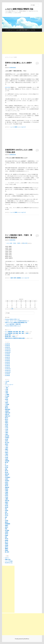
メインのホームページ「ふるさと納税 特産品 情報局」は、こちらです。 (20, 30)
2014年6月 (7, 359)
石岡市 (6, 504)
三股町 (6, 392)
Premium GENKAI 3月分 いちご (12, 319)
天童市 (11, 277)
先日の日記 (7, 87)
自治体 (6, 520)
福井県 (6, 507)
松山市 (6, 465)
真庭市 (6, 502)
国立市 (6, 417)
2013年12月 (7, 368)
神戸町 (6, 505)
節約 (6, 512)
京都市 (6, 402)
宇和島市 (7, 437)
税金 (6, 509)
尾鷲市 (6, 449)
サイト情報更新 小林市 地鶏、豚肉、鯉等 (14, 331)
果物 (6, 469)
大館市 (6, 432)
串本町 (6, 399)
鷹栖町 (6, 548)
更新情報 (19, 277)
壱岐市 (6, 422)
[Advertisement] (23, 43)
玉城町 (6, 492)
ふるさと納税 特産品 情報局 (13, 243)
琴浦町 (6, 494)
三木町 (6, 389)
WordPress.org (8, 562)
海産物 (6, 484)
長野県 (6, 532)
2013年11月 (7, 370)
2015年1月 (7, 347)
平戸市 (6, 455)
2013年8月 (7, 375)
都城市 (6, 525)
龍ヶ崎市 (7, 552)
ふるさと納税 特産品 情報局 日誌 (19, 9)
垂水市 (6, 419)
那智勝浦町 (7, 523)
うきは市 (7, 381)
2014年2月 (7, 365)
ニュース (12, 127)
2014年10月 (7, 352)
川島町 (6, 454)
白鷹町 (6, 499)
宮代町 (6, 439)
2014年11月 (7, 350)
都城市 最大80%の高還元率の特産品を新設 (15, 338)
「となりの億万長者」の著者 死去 (13, 324)
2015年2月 (7, 345)
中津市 (6, 397)
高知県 (6, 545)
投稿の (7, 559)
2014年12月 (7, 349)
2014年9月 (7, 354)
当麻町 (6, 459)
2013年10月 (7, 372)
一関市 (6, 388)
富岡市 (6, 444)
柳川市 (6, 470)
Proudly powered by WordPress (22, 638)
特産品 (6, 489)
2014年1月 (7, 367)
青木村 (6, 538)
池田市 (6, 475)
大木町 (6, 429)
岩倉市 (6, 452)
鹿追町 (6, 550)
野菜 (6, 528)
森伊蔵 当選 (7, 335)
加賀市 (6, 406)
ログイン (7, 557)
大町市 (6, 431)
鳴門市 (6, 547)
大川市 (6, 427)
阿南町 (6, 535)
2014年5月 (7, 360)
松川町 (6, 467)
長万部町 (7, 530)
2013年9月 (7, 373)
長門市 (6, 533)
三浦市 (6, 391)
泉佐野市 (7, 480)
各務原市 (7, 411)
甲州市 (6, 495)
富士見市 (7, 442)
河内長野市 (7, 477)
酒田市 (6, 527)
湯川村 (6, 485)
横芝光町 (7, 474)
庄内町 (6, 457)
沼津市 (6, 479)
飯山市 (6, 542)
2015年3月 (7, 344)
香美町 (6, 543)
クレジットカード (9, 384)
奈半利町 (7, 436)
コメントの (8, 561)
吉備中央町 (7, 412)
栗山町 (6, 472)
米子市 (6, 515)
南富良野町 (7, 409)
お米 (6, 383)
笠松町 (6, 510)
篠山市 (6, 514)
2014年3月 (7, 363)
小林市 (26, 333)
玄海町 (6, 490)
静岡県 (6, 540)
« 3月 (12, 308)
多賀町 (6, 426)
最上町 (6, 462)
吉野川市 (7, 414)
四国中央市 (7, 416)
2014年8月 (7, 355)
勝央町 (6, 407)
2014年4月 (7, 362)
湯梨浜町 (7, 487)
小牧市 (6, 447)
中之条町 (7, 396)
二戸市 (6, 401)
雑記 (6, 537)
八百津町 (7, 404)
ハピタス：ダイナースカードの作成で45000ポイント (17, 320)
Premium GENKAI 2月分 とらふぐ (13, 325)
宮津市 (16, 127)
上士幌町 (7, 394)
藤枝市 (6, 522)
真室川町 (7, 500)
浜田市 (6, 482)
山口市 (6, 451)
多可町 (6, 424)
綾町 (6, 517)
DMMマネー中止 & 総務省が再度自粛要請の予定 (16, 322)
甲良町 (6, 497)
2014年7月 (7, 357)
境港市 (6, 421)
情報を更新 (24, 243)
